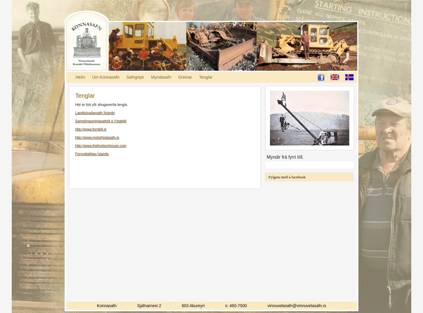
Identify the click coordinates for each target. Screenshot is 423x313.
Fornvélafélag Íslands (92, 154)
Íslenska (349, 77)
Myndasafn (161, 77)
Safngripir (135, 77)
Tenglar (205, 77)
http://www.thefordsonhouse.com (100, 146)
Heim (80, 77)
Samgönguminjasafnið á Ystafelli (100, 121)
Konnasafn (87, 41)
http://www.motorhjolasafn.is (97, 138)
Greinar (185, 77)
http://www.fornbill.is (90, 129)
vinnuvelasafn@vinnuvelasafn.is (297, 305)
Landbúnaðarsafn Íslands (95, 113)
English (334, 77)
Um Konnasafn (106, 77)
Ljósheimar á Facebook (321, 77)
